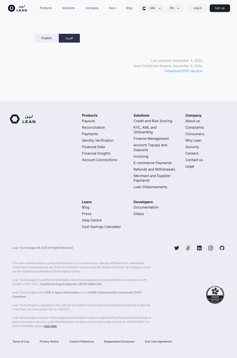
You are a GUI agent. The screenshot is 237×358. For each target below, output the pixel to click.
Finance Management (151, 138)
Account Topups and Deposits (150, 147)
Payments (90, 134)
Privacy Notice (49, 341)
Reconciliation (93, 127)
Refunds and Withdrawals (154, 169)
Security (192, 147)
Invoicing (141, 156)
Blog (129, 8)
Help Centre (92, 220)
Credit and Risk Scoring (153, 121)
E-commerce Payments (153, 163)
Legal (189, 166)
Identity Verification (98, 140)
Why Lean (193, 140)
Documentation (146, 207)
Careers (192, 153)
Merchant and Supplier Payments (152, 178)
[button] (45, 8)
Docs (112, 8)
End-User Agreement (158, 341)
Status (139, 214)
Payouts (88, 121)
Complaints (194, 127)
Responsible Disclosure (119, 341)
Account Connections (99, 160)
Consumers (194, 134)
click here (50, 326)
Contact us (194, 160)
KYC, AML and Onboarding (145, 129)
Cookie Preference (81, 341)
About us (192, 121)
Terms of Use (20, 341)
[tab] (46, 38)
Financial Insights (96, 153)
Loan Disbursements (150, 187)
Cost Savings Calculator (101, 226)
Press (86, 214)
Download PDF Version (184, 71)
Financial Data (93, 147)
